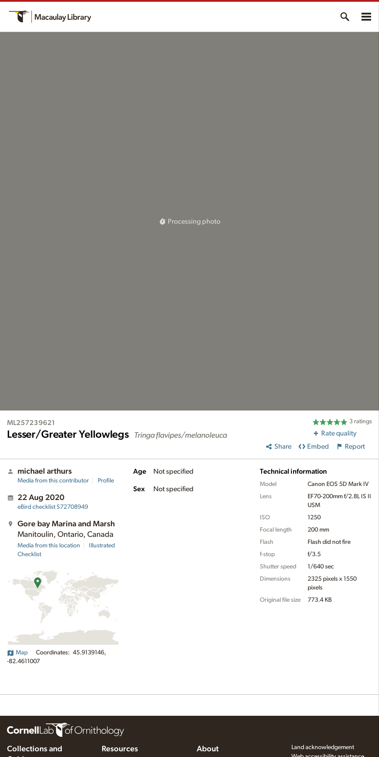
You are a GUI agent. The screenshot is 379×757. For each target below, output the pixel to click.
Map (17, 653)
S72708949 (53, 507)
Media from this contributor (53, 481)
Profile (106, 481)
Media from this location (49, 546)
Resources (120, 749)
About (208, 749)
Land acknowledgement (322, 747)
